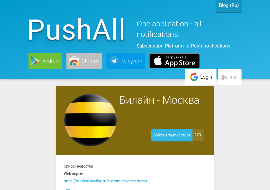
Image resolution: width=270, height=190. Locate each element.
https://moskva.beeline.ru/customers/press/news (105, 181)
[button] (45, 61)
